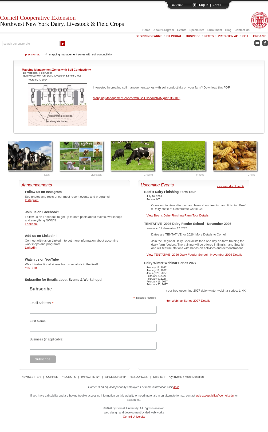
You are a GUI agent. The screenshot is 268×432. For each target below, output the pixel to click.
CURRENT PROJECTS (61, 376)
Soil (245, 36)
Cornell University (134, 416)
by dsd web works (153, 412)
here (176, 387)
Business (193, 36)
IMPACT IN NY (90, 376)
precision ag (32, 54)
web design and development (123, 412)
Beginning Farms (149, 36)
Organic (260, 36)
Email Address (42, 303)
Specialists (196, 30)
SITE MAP (159, 376)
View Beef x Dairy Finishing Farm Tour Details (177, 215)
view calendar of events (230, 186)
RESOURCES (139, 376)
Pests (209, 36)
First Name (38, 321)
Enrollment (214, 30)
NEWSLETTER (31, 376)
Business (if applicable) (46, 339)
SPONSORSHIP (115, 376)
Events (181, 30)
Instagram (32, 200)
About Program (164, 30)
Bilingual (174, 36)
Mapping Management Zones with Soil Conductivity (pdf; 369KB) (136, 98)
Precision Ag (228, 36)
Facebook (31, 224)
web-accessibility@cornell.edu (215, 395)
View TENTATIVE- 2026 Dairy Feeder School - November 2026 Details (194, 254)
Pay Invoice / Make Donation (186, 376)
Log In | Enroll (210, 5)
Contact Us (242, 30)
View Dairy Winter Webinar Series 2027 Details (178, 300)
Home (146, 30)
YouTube (31, 268)
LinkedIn (30, 247)
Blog (228, 30)
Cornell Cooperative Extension (62, 20)
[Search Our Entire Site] (31, 43)
